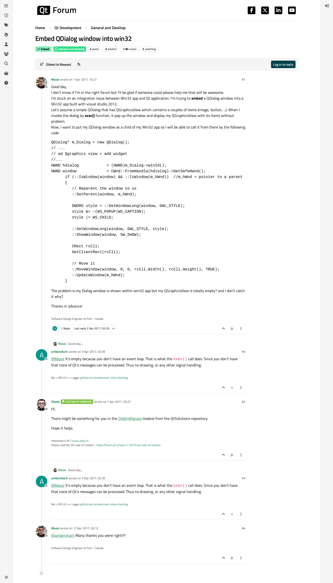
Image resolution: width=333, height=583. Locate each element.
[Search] (6, 63)
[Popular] (6, 34)
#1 (243, 79)
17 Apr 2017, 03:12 (85, 528)
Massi (55, 79)
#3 (243, 351)
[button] (6, 577)
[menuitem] (326, 6)
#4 (243, 528)
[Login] (326, 6)
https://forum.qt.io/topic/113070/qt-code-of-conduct (128, 445)
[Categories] (6, 6)
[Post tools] (241, 328)
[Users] (6, 44)
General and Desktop (70, 49)
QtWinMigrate (130, 418)
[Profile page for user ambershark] (41, 355)
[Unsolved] (6, 83)
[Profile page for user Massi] (41, 83)
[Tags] (6, 25)
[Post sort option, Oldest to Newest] (55, 64)
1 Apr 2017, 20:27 (119, 401)
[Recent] (6, 15)
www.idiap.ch (80, 440)
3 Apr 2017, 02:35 (93, 351)
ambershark (59, 351)
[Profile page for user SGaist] (41, 405)
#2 (243, 401)
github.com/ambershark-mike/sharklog (104, 377)
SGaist (55, 401)
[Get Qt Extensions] (6, 73)
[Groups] (6, 54)
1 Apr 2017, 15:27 (85, 79)
